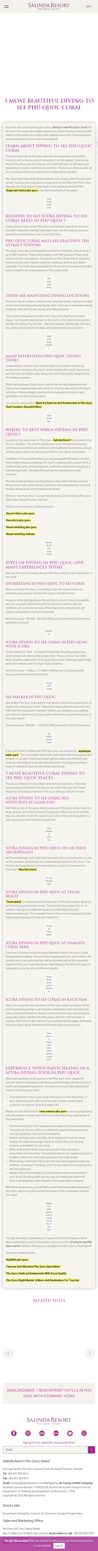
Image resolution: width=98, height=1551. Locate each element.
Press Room (10, 1513)
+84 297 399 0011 (16, 1473)
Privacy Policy (75, 1513)
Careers (35, 1513)
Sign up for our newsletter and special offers (49, 1442)
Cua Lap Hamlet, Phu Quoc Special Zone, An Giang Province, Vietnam (43, 1468)
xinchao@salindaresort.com (23, 1483)
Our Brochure (48, 1513)
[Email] (45, 1450)
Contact (61, 1513)
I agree (59, 1545)
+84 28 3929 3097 (71, 1533)
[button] (89, 1353)
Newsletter (24, 1513)
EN (89, 6)
